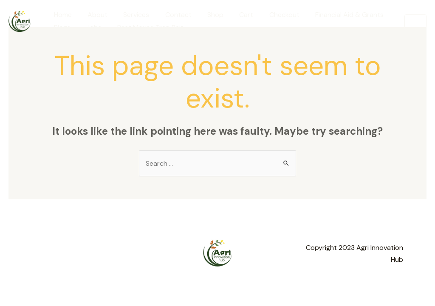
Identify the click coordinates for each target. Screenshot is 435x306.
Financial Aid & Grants (332, 14)
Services (131, 14)
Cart (234, 14)
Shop (205, 14)
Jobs (90, 27)
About (94, 14)
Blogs (61, 27)
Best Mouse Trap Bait (145, 27)
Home (62, 14)
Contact (170, 14)
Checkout (269, 14)
